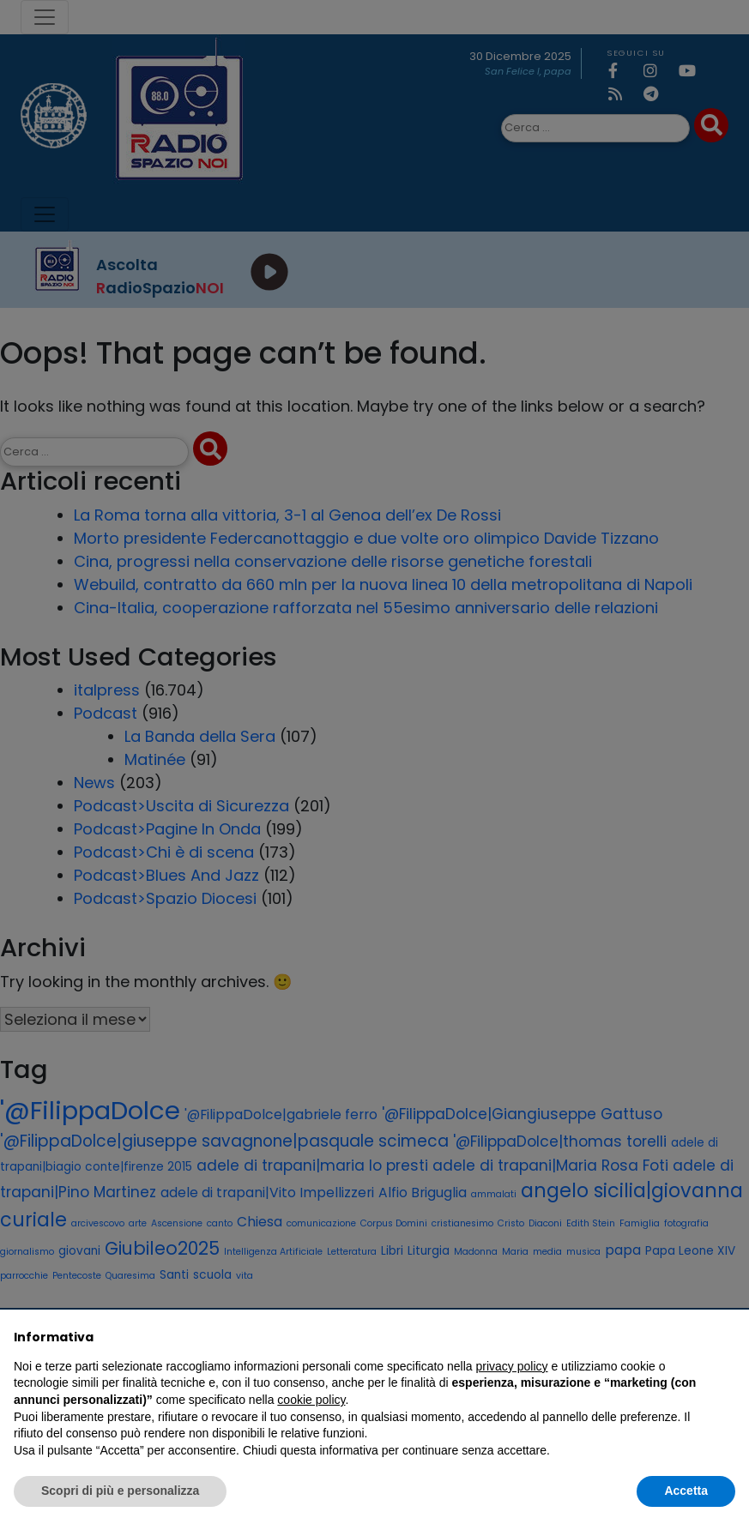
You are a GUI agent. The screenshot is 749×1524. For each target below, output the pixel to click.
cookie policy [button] (311, 1400)
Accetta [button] (686, 1490)
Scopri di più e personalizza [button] (120, 1490)
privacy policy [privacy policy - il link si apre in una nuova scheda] (512, 1366)
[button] (726, 1337)
